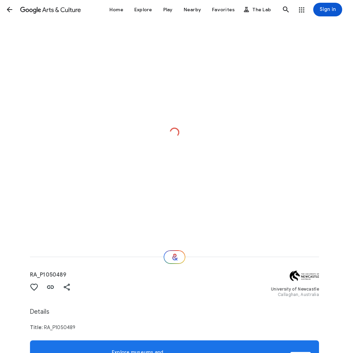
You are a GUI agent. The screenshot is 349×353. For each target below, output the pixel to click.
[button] (9, 9)
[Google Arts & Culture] (50, 9)
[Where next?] (174, 257)
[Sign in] (327, 9)
